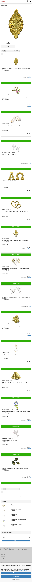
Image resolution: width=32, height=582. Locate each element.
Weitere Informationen (16, 579)
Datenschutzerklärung (23, 570)
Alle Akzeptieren (16, 572)
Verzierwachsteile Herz (6, 209)
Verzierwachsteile (5, 66)
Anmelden (16, 540)
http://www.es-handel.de (12, 548)
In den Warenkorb (16, 83)
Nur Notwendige (16, 576)
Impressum (3, 556)
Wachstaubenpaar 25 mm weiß (8, 152)
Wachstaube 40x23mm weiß (8, 438)
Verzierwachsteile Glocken (7, 380)
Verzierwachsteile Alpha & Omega (9, 180)
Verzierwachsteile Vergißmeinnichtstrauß (10, 409)
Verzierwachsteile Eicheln (7, 466)
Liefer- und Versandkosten (5, 562)
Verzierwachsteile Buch (7, 94)
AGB (1, 560)
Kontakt (2, 558)
